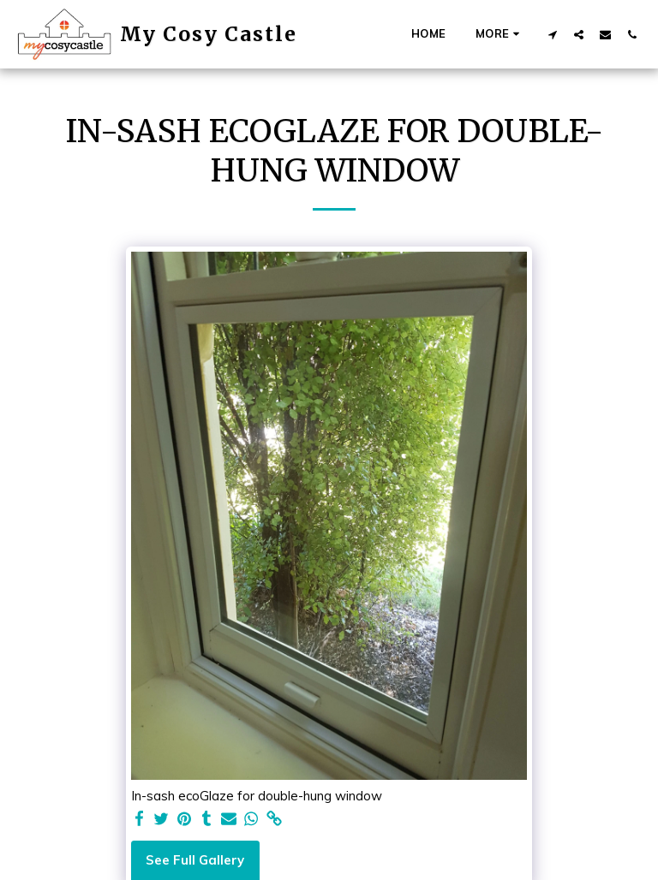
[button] (552, 34)
